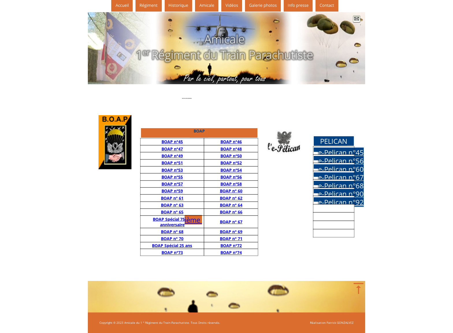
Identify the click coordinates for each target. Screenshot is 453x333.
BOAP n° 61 (172, 198)
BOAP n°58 (231, 184)
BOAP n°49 (172, 156)
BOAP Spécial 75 (169, 219)
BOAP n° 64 (231, 205)
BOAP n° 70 (172, 238)
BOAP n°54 (231, 170)
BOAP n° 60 (231, 191)
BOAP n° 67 (231, 222)
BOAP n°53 (172, 170)
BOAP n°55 (172, 177)
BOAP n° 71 (231, 238)
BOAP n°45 (172, 141)
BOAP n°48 (231, 149)
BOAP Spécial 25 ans (172, 245)
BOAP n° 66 (231, 212)
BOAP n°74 (231, 252)
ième (193, 220)
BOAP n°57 (172, 184)
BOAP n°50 (231, 156)
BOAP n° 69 (231, 231)
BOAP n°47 (172, 149)
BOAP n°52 (231, 162)
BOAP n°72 (231, 245)
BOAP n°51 (172, 162)
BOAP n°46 (231, 141)
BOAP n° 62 (231, 198)
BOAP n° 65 (172, 212)
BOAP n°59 (172, 191)
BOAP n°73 (172, 252)
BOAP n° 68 (172, 231)
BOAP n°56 (231, 177)
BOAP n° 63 (172, 205)
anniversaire (172, 224)
